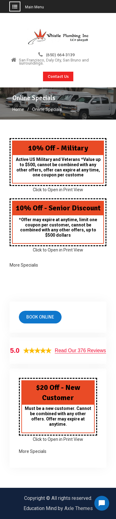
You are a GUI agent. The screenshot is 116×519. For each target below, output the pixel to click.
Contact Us (58, 76)
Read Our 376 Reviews (80, 350)
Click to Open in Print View (58, 189)
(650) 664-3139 (60, 55)
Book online (40, 317)
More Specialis (24, 265)
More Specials (32, 451)
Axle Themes (78, 508)
